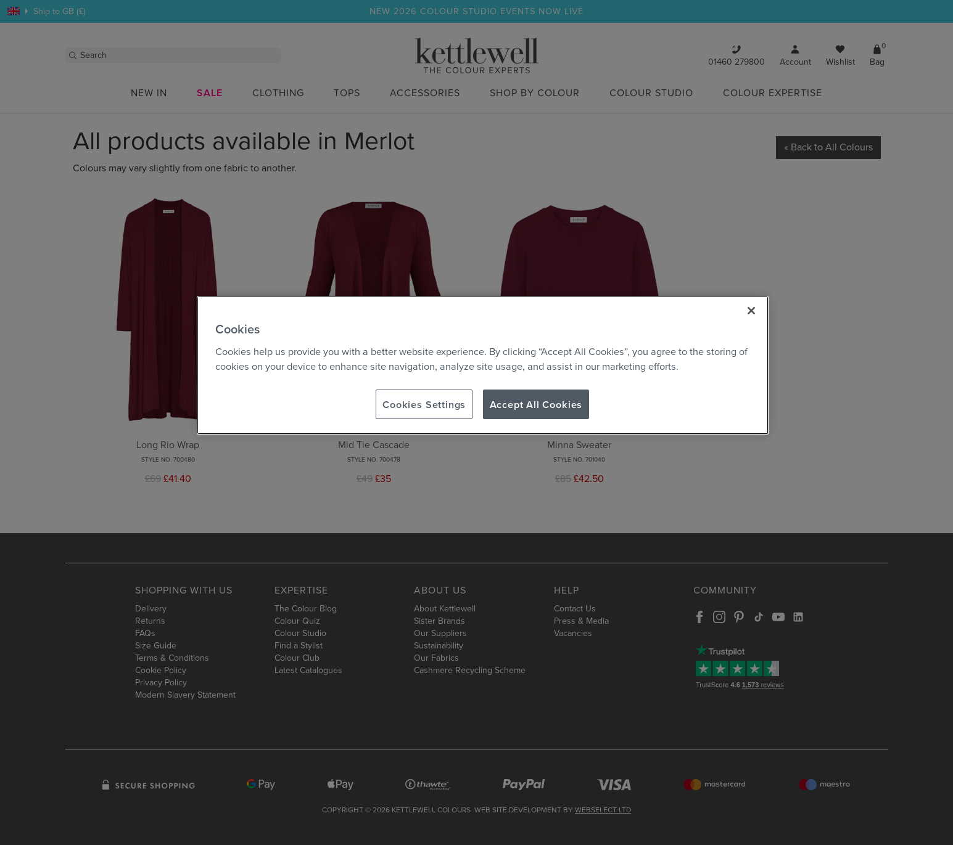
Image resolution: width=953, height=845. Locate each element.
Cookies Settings (424, 404)
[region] (483, 365)
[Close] (751, 310)
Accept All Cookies (536, 404)
